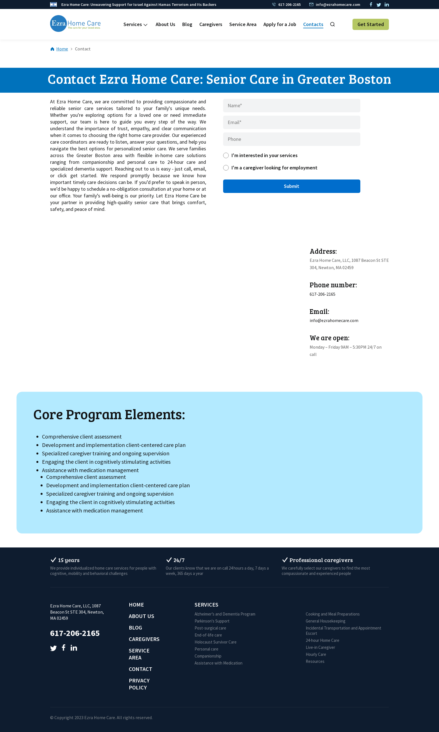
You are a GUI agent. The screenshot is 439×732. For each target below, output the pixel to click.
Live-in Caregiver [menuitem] (320, 647)
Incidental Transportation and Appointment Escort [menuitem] (343, 630)
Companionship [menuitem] (208, 656)
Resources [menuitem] (315, 661)
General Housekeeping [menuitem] (325, 621)
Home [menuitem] (136, 604)
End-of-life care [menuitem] (208, 635)
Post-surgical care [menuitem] (210, 628)
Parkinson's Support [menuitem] (212, 621)
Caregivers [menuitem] (210, 24)
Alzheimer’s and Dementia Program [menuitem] (225, 614)
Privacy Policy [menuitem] (139, 684)
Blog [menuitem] (187, 24)
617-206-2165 (322, 294)
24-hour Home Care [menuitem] (322, 640)
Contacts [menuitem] (313, 24)
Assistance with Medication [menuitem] (218, 663)
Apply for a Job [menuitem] (279, 24)
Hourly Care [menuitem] (316, 654)
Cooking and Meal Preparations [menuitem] (333, 614)
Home (59, 49)
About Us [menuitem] (165, 24)
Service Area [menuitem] (242, 24)
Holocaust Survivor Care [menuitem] (216, 642)
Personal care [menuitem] (206, 649)
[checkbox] (291, 161)
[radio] (291, 155)
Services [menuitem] (132, 24)
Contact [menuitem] (140, 668)
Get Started (371, 24)
